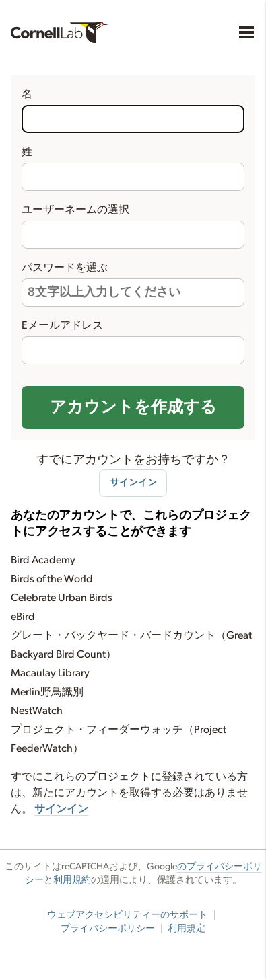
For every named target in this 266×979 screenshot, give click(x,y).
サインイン (133, 482)
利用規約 (72, 880)
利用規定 (186, 928)
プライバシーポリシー (108, 928)
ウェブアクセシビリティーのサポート (127, 915)
